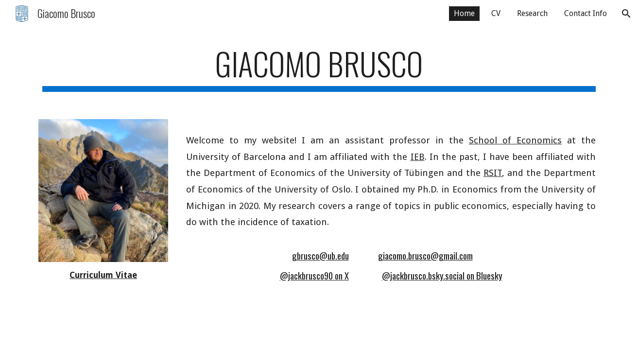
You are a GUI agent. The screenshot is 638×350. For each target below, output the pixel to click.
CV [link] (495, 13)
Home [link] (464, 13)
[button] (626, 13)
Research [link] (532, 13)
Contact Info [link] (585, 13)
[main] (318, 68)
